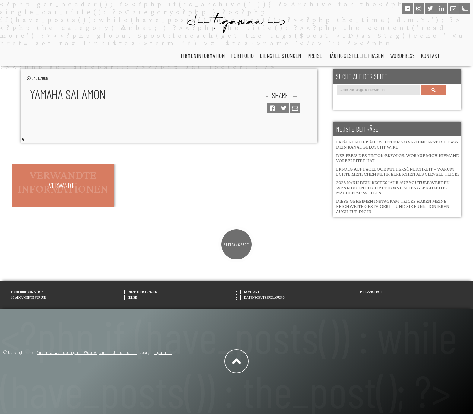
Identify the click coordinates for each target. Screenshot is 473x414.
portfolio (242, 55)
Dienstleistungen (280, 55)
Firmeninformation (203, 55)
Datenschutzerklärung (264, 297)
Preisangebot (236, 244)
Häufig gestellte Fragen (356, 55)
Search (433, 90)
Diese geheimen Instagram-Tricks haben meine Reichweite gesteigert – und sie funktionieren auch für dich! (392, 206)
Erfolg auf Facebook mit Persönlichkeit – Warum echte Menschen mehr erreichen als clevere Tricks (398, 171)
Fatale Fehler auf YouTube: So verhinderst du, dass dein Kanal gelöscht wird (397, 144)
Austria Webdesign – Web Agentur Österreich (87, 352)
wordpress (402, 55)
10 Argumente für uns (28, 297)
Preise (314, 55)
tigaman (163, 352)
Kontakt (430, 55)
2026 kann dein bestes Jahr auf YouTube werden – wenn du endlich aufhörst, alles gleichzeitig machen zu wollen (394, 187)
